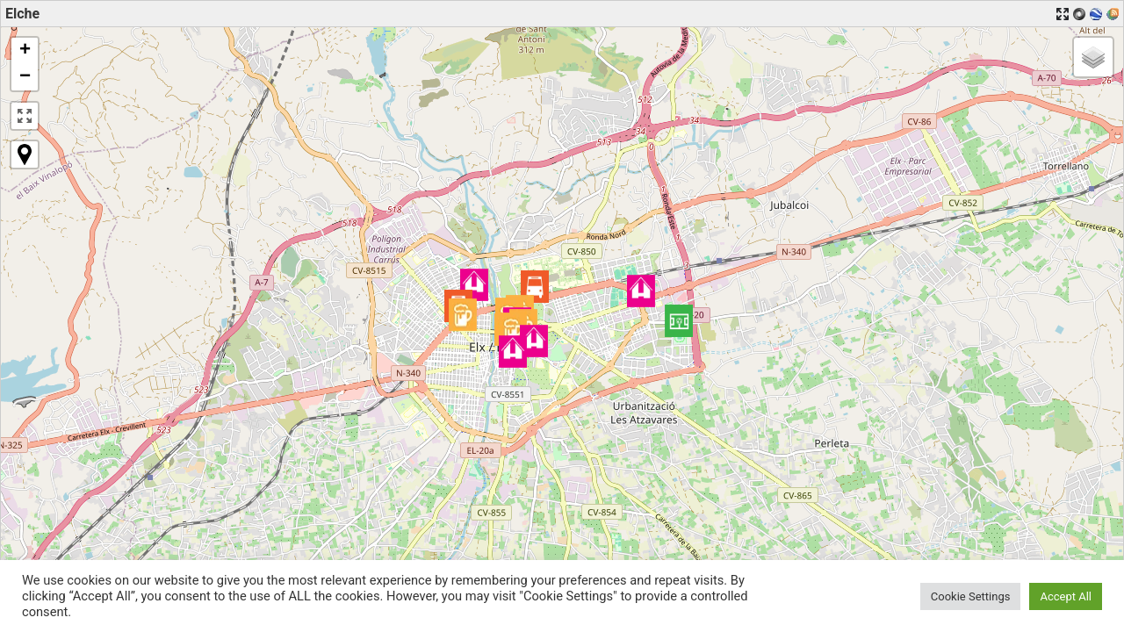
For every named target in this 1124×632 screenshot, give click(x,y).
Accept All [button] (1066, 596)
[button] (679, 321)
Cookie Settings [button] (971, 596)
